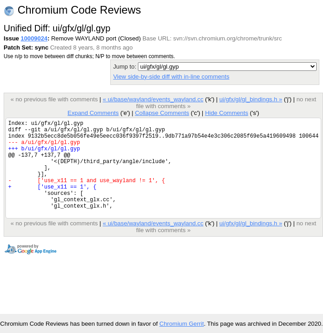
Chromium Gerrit (181, 323)
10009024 (34, 38)
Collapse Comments (162, 112)
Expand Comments (93, 112)
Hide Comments (226, 112)
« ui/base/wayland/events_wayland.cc (153, 99)
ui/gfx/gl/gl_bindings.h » (250, 99)
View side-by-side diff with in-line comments (171, 76)
